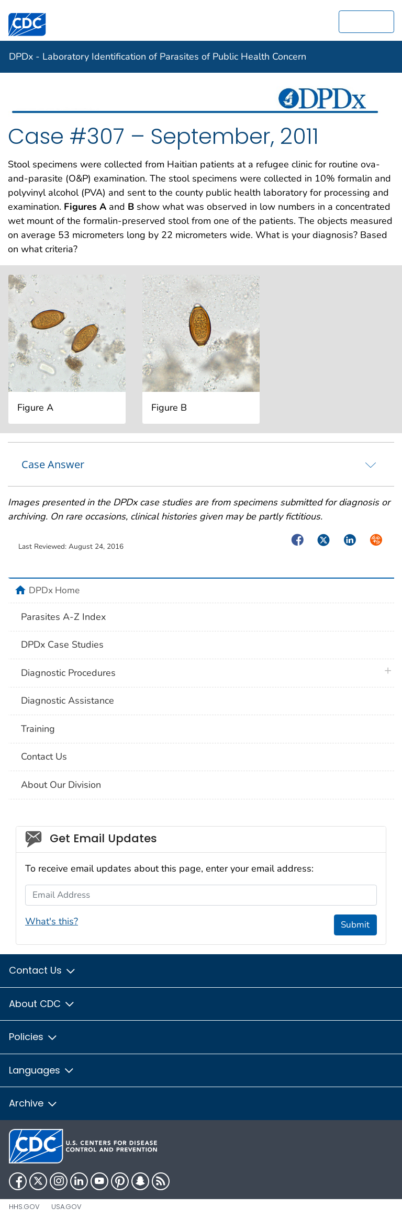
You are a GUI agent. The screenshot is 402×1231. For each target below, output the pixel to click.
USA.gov (66, 1207)
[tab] (201, 464)
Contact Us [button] (42, 970)
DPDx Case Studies (62, 644)
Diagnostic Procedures (68, 673)
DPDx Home (54, 590)
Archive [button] (33, 1103)
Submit (355, 925)
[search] (366, 21)
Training (38, 728)
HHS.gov (24, 1207)
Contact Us (44, 756)
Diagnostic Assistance (67, 700)
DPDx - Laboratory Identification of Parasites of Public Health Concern (157, 56)
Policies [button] (33, 1036)
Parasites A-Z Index (63, 617)
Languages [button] (42, 1070)
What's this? (51, 921)
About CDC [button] (42, 1003)
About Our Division (61, 784)
